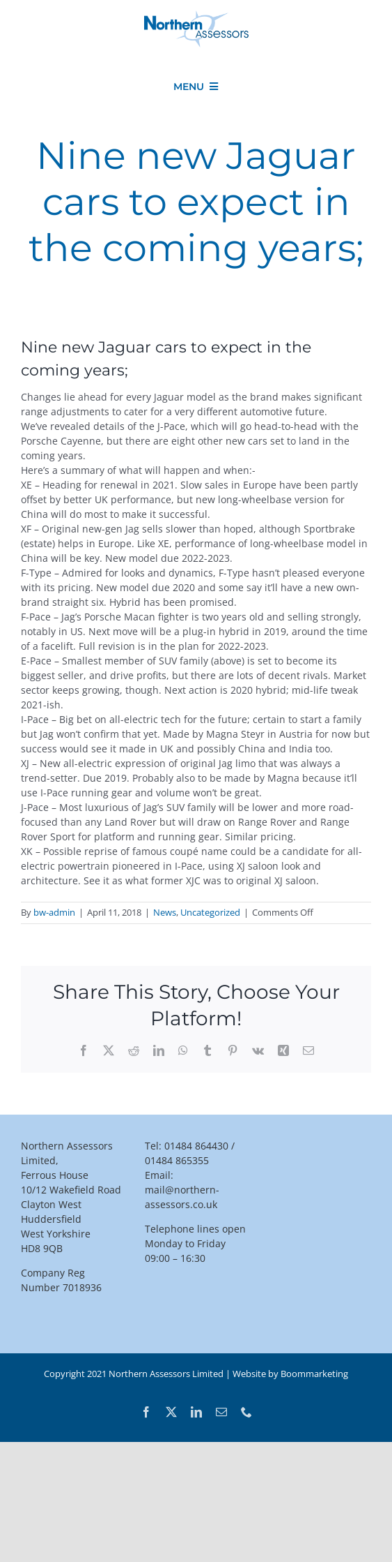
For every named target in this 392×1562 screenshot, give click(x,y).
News (164, 912)
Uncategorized (210, 912)
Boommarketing (314, 1373)
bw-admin (54, 912)
